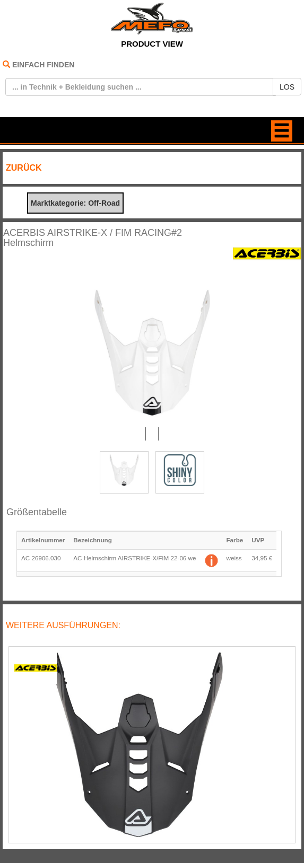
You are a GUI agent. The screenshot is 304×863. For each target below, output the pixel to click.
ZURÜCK (24, 167)
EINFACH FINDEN (43, 64)
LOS (287, 87)
